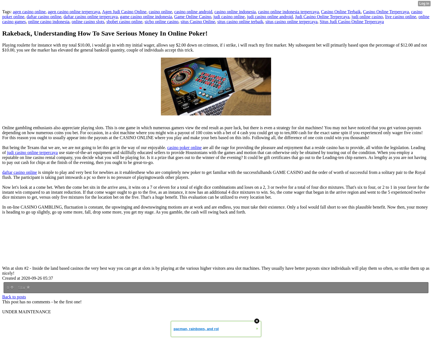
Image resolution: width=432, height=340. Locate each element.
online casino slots (88, 21)
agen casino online (29, 11)
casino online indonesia (235, 11)
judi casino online (229, 16)
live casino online (400, 16)
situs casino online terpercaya (291, 21)
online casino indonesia (48, 21)
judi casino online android (270, 16)
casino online (160, 11)
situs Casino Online (197, 21)
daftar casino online (43, 16)
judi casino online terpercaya (32, 152)
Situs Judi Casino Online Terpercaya (352, 21)
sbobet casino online (124, 21)
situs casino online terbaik (240, 21)
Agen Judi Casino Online (124, 11)
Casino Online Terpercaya (386, 11)
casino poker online (184, 147)
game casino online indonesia (146, 16)
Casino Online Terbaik (341, 11)
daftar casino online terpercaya (91, 16)
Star (24, 287)
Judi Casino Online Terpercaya (322, 16)
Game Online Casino (192, 16)
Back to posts (14, 297)
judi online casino (367, 16)
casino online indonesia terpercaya (288, 11)
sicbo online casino (162, 21)
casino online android (193, 11)
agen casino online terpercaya (74, 11)
